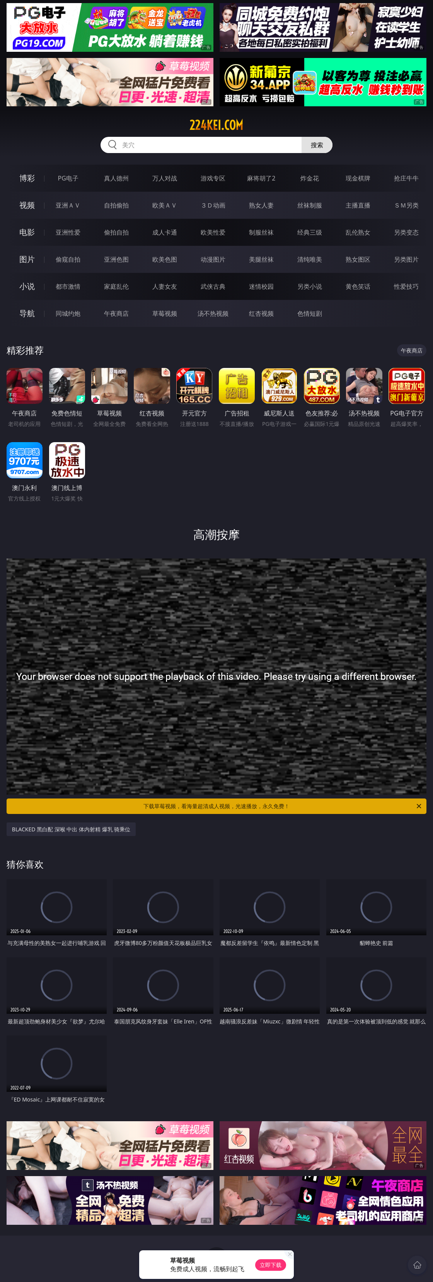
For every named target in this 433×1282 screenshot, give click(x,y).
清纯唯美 (309, 259)
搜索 (317, 145)
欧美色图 (164, 259)
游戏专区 (213, 178)
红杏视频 (261, 313)
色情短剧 (309, 313)
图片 (27, 259)
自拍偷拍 (116, 205)
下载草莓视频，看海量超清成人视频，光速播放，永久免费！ (283, 806)
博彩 (27, 178)
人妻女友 (164, 286)
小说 (27, 286)
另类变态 (406, 232)
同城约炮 (68, 313)
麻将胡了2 (261, 178)
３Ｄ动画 (213, 205)
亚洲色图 (116, 259)
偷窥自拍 (68, 259)
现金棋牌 (358, 178)
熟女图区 (358, 259)
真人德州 (116, 178)
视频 (27, 205)
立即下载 (270, 1264)
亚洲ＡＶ (68, 205)
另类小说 (309, 286)
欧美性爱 (213, 232)
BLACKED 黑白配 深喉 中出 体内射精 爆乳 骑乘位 (71, 829)
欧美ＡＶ (164, 205)
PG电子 (68, 178)
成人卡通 (164, 232)
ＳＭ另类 (406, 205)
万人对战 (164, 178)
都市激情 (68, 286)
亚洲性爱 (68, 232)
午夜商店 (116, 313)
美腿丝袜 (261, 259)
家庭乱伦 (116, 286)
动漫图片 (213, 259)
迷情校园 (261, 286)
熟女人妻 (261, 205)
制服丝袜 (261, 232)
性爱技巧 (406, 286)
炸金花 (309, 178)
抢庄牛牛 (406, 178)
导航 (27, 313)
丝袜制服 (309, 205)
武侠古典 (213, 286)
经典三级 (309, 232)
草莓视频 (164, 313)
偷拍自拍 (116, 232)
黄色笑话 (358, 286)
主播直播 (358, 205)
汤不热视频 (213, 313)
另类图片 (406, 259)
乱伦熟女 (358, 232)
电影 (27, 232)
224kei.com (216, 125)
